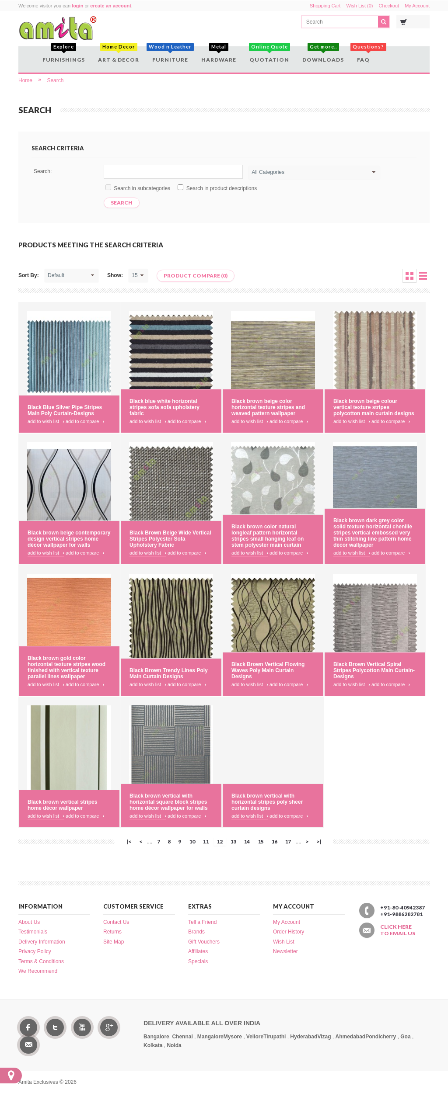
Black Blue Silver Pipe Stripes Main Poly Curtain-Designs (65, 410)
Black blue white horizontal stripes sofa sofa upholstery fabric (165, 407)
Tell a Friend (202, 922)
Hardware (218, 54)
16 (274, 841)
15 (261, 841)
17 (288, 841)
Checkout (389, 5)
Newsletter (285, 951)
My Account (417, 5)
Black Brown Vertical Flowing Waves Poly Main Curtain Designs (267, 670)
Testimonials (32, 932)
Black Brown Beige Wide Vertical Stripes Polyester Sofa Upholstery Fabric (170, 539)
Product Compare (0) (196, 275)
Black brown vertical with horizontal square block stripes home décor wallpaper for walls (169, 802)
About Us (29, 922)
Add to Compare (85, 421)
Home (25, 80)
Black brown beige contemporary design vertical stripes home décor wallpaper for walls (69, 539)
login (77, 5)
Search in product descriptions (221, 188)
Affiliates (198, 951)
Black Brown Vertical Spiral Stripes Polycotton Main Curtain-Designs (374, 670)
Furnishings (63, 54)
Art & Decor (118, 54)
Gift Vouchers (204, 942)
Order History (288, 932)
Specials (198, 961)
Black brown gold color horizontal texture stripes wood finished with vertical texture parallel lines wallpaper (66, 667)
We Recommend (37, 971)
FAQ (364, 54)
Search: (43, 171)
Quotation (269, 54)
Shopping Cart (325, 5)
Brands (196, 932)
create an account (110, 5)
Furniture (170, 54)
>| (319, 841)
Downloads (323, 54)
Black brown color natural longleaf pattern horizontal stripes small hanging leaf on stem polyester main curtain (267, 536)
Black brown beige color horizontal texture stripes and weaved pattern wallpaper (268, 407)
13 (233, 841)
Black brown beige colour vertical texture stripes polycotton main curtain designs (373, 407)
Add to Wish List (46, 421)
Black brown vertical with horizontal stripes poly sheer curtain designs (267, 802)
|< (128, 841)
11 (206, 841)
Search (55, 80)
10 (192, 841)
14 (247, 841)
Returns (112, 932)
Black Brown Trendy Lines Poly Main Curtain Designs (169, 673)
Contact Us (116, 922)
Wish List (283, 942)
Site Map (113, 942)
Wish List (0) (359, 5)
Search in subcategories (142, 188)
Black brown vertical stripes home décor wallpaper (62, 805)
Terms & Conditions (41, 961)
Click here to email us (397, 930)
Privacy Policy (34, 951)
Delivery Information (41, 942)
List (423, 275)
